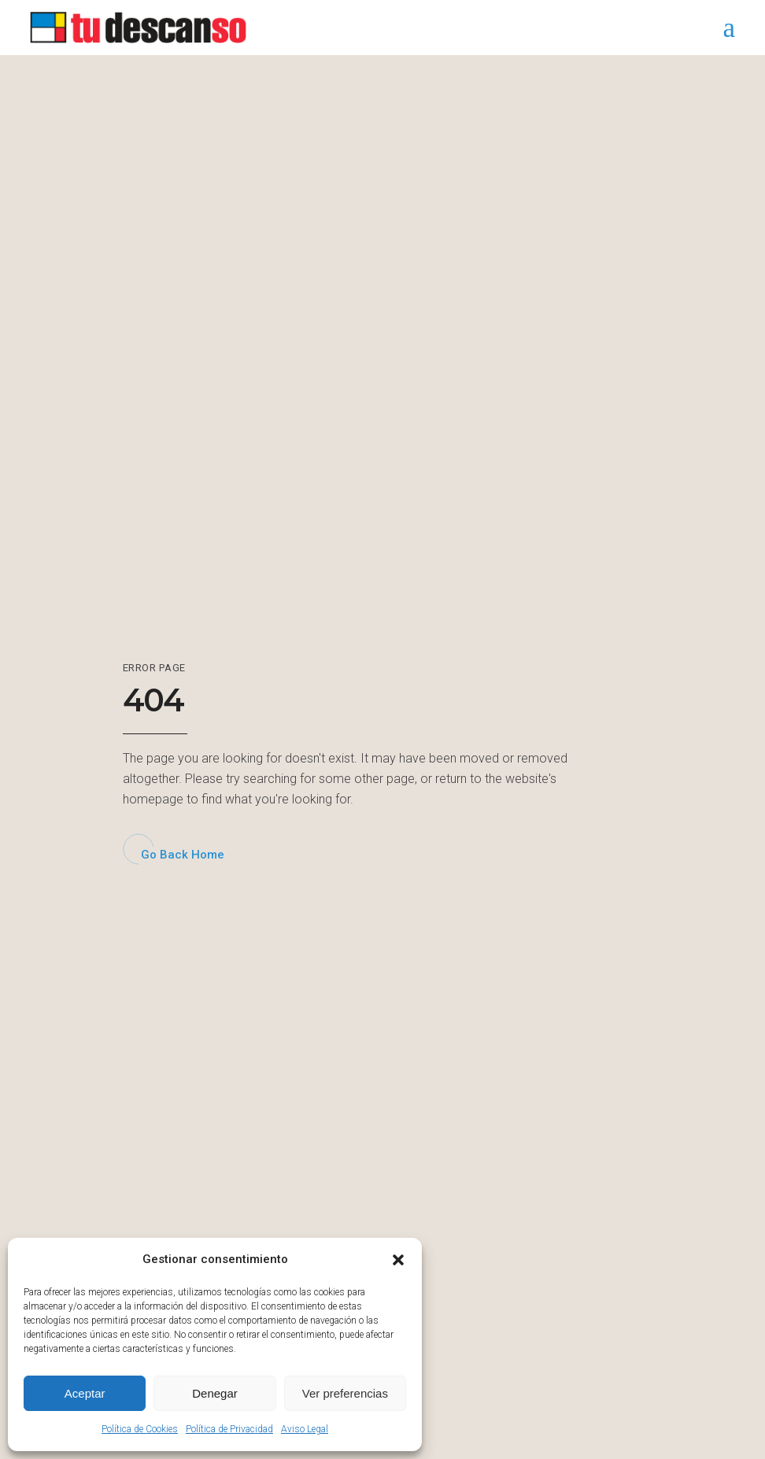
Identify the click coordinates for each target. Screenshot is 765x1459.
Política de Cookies (140, 1429)
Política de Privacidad (229, 1429)
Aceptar (85, 1393)
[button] (398, 1260)
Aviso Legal (304, 1429)
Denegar (215, 1393)
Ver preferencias (345, 1393)
